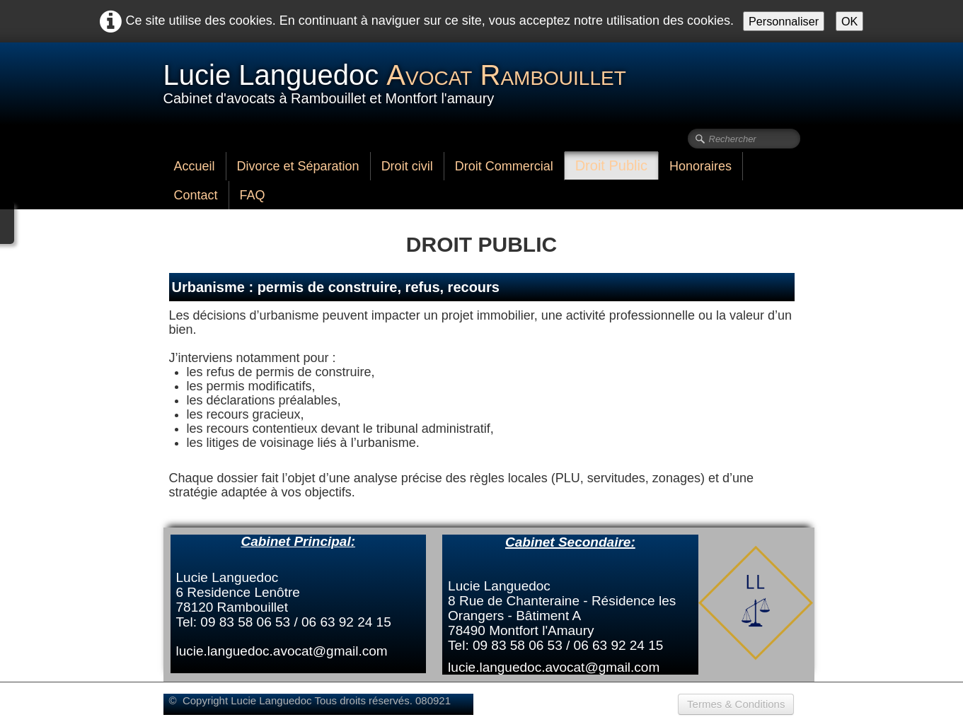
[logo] (400, 82)
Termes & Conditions (736, 704)
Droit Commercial (504, 166)
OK (849, 21)
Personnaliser (784, 21)
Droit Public (611, 165)
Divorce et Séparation (298, 166)
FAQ (252, 195)
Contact (196, 195)
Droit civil (407, 166)
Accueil (194, 166)
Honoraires (700, 166)
